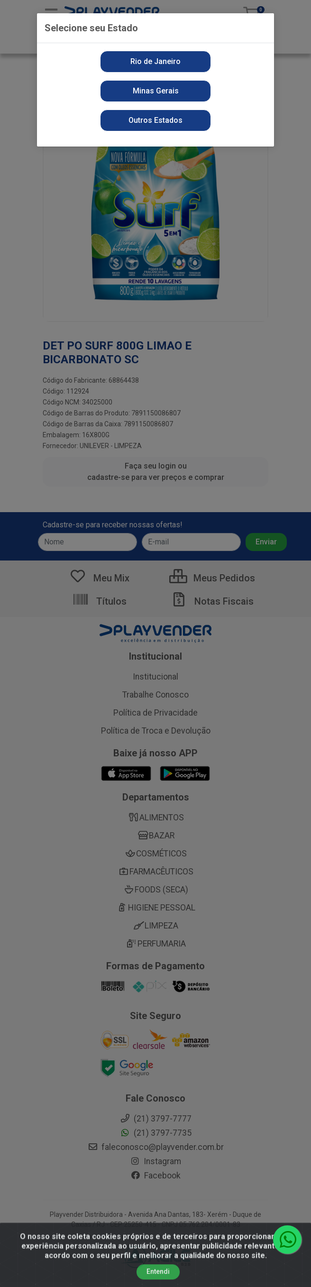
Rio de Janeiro (155, 61)
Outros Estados (155, 120)
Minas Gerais (156, 90)
